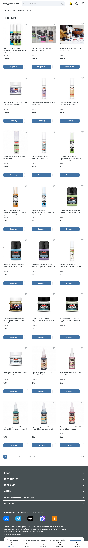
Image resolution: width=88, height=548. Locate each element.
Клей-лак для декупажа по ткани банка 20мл (14, 158)
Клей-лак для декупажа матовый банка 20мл (43, 103)
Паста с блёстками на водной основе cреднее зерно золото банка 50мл (13, 321)
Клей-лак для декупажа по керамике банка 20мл (69, 103)
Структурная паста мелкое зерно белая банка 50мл (15, 374)
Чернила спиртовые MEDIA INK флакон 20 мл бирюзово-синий (42, 428)
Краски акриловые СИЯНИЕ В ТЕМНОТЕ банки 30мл (42, 49)
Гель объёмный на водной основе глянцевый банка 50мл (15, 103)
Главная (6, 10)
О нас (14, 10)
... (24, 457)
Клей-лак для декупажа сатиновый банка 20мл (40, 158)
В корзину (13, 121)
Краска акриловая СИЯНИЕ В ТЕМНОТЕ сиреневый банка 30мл (43, 266)
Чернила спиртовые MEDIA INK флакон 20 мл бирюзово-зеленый (15, 428)
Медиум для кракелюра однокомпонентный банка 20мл (71, 266)
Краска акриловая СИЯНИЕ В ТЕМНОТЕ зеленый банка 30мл (70, 212)
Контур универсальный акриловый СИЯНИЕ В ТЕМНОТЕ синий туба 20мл (43, 213)
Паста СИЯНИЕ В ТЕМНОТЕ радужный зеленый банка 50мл (43, 320)
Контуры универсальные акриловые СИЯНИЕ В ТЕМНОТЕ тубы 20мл (14, 51)
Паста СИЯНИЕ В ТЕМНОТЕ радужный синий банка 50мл (70, 320)
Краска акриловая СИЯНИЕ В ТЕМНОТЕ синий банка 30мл (13, 266)
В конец (32, 457)
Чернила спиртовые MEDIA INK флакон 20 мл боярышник (70, 428)
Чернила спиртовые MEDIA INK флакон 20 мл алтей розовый (70, 374)
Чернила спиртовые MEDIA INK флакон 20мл (70, 49)
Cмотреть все (13, 67)
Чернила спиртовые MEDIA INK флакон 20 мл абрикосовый (42, 374)
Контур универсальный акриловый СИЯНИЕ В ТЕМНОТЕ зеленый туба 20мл (71, 159)
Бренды (21, 10)
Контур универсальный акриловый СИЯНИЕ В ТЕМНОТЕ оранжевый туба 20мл (14, 213)
